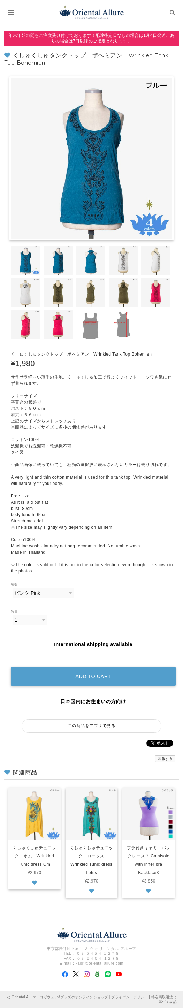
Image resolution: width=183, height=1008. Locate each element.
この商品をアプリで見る (91, 725)
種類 (14, 584)
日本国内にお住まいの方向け (93, 701)
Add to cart (93, 676)
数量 (14, 611)
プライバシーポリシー (129, 997)
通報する (165, 759)
